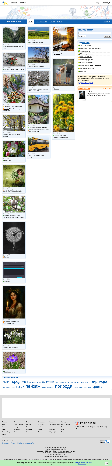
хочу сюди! (107, 88)
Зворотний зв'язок (8, 443)
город (16, 381)
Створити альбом (41, 21)
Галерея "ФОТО (85, 57)
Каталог (52, 422)
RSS (3, 424)
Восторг (82, 71)
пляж (44, 387)
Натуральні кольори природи (89, 48)
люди (94, 381)
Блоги (63, 427)
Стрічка (52, 21)
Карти (40, 429)
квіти (67, 382)
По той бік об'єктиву (86, 68)
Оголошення (18, 424)
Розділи (22, 3)
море (103, 381)
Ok (107, 463)
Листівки (29, 429)
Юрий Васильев (8, 69)
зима (62, 382)
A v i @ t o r (7, 134)
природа (63, 386)
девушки (33, 382)
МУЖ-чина (31, 89)
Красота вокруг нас (86, 62)
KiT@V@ (6, 190)
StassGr (6, 215)
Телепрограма (54, 424)
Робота (16, 422)
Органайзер (6, 432)
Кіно (62, 429)
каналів (86, 42)
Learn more (82, 464)
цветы (98, 386)
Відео (4, 429)
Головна (14, 3)
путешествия (78, 387)
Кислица (56, 89)
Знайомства (84, 88)
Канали (59, 21)
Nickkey (6, 46)
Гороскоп (41, 424)
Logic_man (56, 54)
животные (48, 381)
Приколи (29, 427)
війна (6, 381)
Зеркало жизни (84, 45)
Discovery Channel (85, 54)
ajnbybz (6, 109)
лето (86, 382)
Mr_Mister (6, 281)
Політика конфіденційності (26, 443)
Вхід (98, 3)
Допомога (107, 21)
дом (40, 382)
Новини (52, 429)
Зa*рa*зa (6, 257)
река (85, 387)
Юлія (89, 91)
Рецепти (29, 432)
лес (82, 382)
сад (89, 387)
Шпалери (17, 429)
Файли (16, 432)
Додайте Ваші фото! (85, 83)
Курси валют (65, 424)
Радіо (4, 434)
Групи (63, 432)
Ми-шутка (6, 322)
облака (8, 387)
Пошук (28, 422)
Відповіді (52, 432)
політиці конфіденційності (82, 462)
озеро (13, 387)
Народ (16, 427)
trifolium (31, 42)
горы (25, 381)
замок (57, 382)
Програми (41, 422)
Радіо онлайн (88, 422)
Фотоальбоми (54, 427)
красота (75, 382)
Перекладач (6, 427)
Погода (28, 424)
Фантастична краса (59, 135)
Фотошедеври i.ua (85, 60)
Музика (40, 432)
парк (20, 386)
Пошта (4, 422)
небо (4, 387)
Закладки (64, 422)
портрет (50, 387)
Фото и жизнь (84, 51)
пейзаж (32, 386)
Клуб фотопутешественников (89, 65)
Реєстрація (106, 3)
